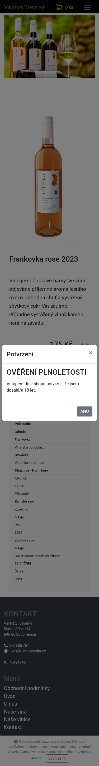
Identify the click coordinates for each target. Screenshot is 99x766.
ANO (84, 411)
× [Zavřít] (90, 352)
